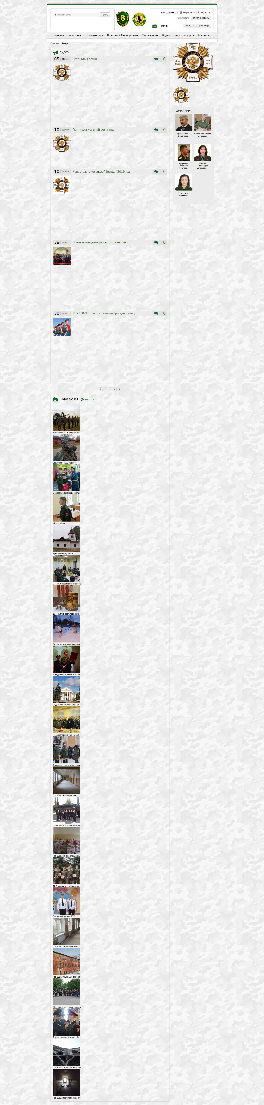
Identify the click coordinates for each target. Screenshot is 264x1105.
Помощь (164, 25)
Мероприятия (129, 35)
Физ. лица (204, 25)
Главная (59, 35)
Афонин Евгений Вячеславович (184, 135)
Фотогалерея (150, 35)
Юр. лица (189, 25)
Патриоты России (85, 59)
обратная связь (201, 18)
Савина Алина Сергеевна (184, 194)
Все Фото (90, 399)
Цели (177, 35)
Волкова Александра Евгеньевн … (202, 165)
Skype (186, 12)
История (189, 35)
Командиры (96, 35)
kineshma (184, 18)
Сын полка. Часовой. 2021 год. (94, 129)
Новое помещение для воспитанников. (100, 242)
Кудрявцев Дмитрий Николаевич (184, 165)
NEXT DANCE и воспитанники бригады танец (104, 313)
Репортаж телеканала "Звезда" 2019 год (101, 171)
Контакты (204, 35)
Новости (112, 35)
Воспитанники (76, 35)
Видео (166, 35)
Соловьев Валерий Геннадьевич (202, 135)
